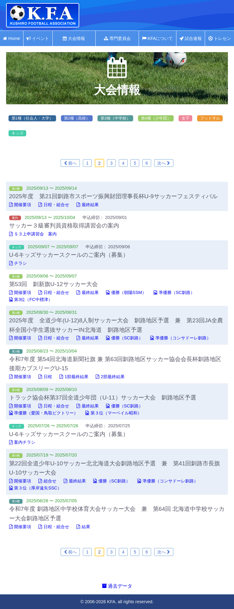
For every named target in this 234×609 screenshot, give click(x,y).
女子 (186, 118)
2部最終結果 (110, 376)
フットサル (210, 118)
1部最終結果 (73, 376)
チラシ (18, 263)
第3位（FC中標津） (30, 299)
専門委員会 (117, 38)
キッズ (17, 133)
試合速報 (190, 38)
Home (11, 38)
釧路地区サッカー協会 (42, 15)
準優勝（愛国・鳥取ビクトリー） (43, 412)
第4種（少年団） (156, 118)
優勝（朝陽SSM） (126, 292)
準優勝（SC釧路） (174, 292)
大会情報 (74, 38)
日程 (45, 376)
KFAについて (157, 38)
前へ (70, 163)
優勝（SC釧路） (124, 337)
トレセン (219, 38)
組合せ (47, 480)
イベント (38, 38)
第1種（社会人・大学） (32, 118)
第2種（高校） (77, 118)
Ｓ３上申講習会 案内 (33, 233)
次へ (163, 163)
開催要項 (20, 204)
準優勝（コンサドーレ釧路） (180, 337)
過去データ (117, 586)
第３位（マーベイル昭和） (113, 412)
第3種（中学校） (115, 118)
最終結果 (87, 204)
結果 (83, 526)
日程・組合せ (53, 204)
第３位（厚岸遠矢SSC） (35, 487)
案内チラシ (22, 442)
